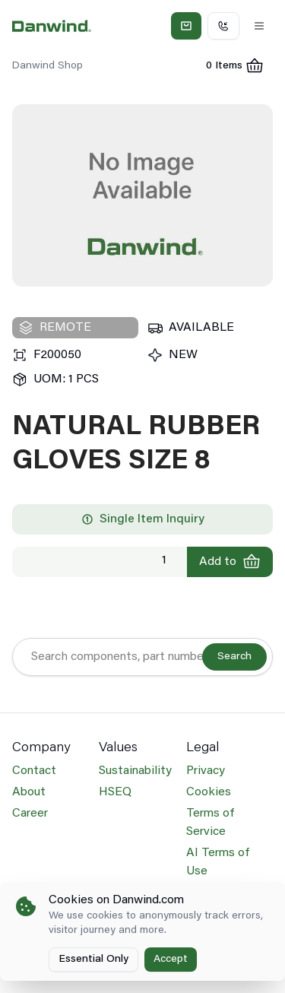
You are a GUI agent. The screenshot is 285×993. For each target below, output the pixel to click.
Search (234, 657)
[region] (142, 195)
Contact (34, 771)
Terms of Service (210, 822)
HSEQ (115, 792)
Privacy (205, 771)
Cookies (208, 792)
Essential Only (93, 959)
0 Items (239, 68)
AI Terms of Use (217, 862)
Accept (171, 959)
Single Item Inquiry (142, 519)
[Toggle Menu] (259, 26)
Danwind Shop (47, 66)
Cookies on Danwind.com (116, 900)
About (29, 792)
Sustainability (135, 771)
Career (30, 813)
